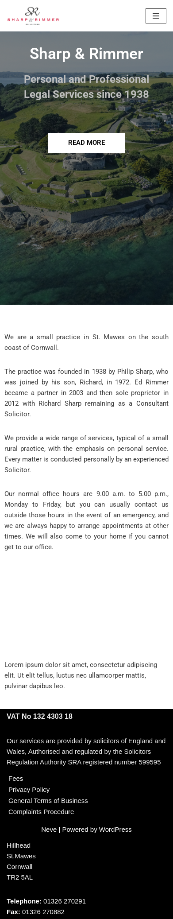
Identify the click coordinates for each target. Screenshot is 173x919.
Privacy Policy (29, 789)
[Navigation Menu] (156, 15)
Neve (49, 829)
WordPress (115, 829)
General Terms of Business (48, 800)
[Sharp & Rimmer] (33, 15)
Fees (15, 778)
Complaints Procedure (41, 811)
